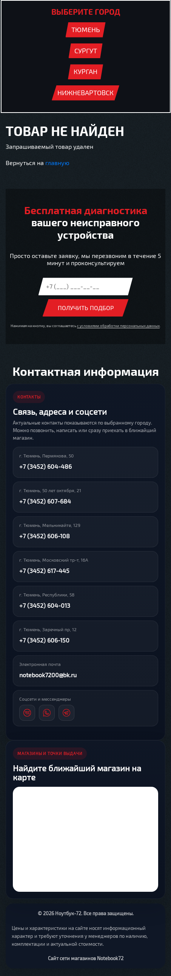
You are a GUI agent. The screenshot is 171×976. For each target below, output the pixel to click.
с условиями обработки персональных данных (118, 325)
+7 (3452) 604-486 (45, 466)
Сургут (85, 50)
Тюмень (85, 29)
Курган (85, 71)
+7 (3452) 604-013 (44, 605)
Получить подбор (86, 307)
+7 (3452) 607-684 (45, 501)
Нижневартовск (85, 92)
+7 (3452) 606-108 (44, 535)
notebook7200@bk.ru (48, 674)
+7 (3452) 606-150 (44, 640)
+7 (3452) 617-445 (44, 570)
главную (57, 162)
